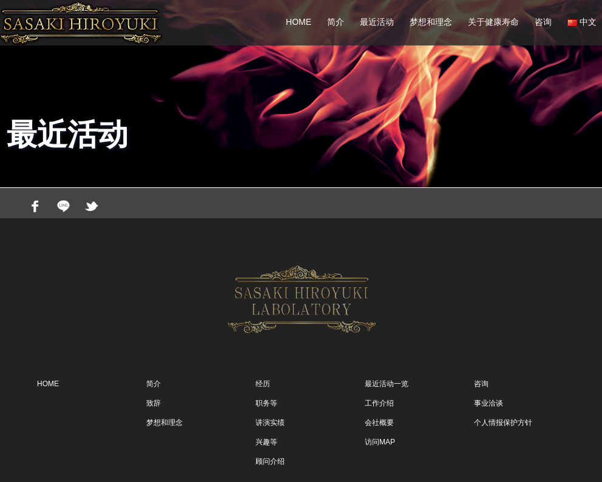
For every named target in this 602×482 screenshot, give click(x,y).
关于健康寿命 (493, 22)
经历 (262, 384)
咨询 (543, 22)
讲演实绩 (270, 422)
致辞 (153, 403)
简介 (335, 22)
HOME (298, 22)
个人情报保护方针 (503, 422)
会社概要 (379, 422)
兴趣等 (266, 442)
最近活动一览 (386, 384)
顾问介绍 (270, 461)
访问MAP (380, 442)
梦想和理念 (431, 22)
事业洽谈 (488, 403)
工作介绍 (379, 403)
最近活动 (377, 22)
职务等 (266, 403)
